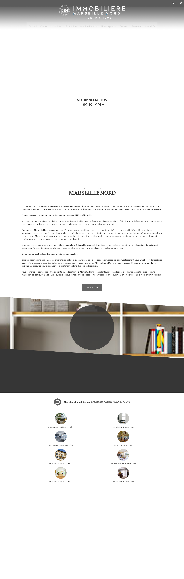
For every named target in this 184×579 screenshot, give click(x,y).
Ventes (44, 26)
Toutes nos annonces (66, 554)
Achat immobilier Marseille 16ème (110, 424)
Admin (56, 554)
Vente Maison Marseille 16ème (148, 424)
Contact (124, 26)
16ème (149, 209)
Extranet (136, 26)
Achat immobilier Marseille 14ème (35, 424)
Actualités (149, 26)
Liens (51, 554)
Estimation (71, 26)
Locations (56, 26)
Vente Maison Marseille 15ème (73, 406)
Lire (92, 267)
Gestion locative (89, 26)
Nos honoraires (43, 554)
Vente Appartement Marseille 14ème (73, 424)
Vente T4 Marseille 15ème (148, 406)
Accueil (33, 26)
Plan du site (21, 554)
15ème (141, 209)
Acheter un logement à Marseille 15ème (35, 406)
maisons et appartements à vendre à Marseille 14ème (113, 209)
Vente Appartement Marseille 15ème (110, 406)
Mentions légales (31, 554)
